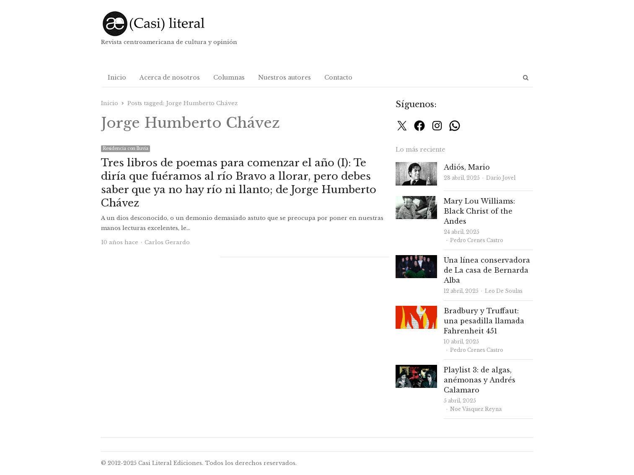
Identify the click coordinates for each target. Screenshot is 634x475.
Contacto (338, 77)
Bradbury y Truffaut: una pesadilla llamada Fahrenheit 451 (484, 321)
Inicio (117, 77)
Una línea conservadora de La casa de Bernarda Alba (487, 270)
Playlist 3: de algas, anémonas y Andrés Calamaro (479, 380)
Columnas (229, 77)
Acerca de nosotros (170, 77)
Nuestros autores (284, 77)
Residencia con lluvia (125, 148)
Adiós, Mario (467, 167)
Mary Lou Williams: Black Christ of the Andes (479, 211)
